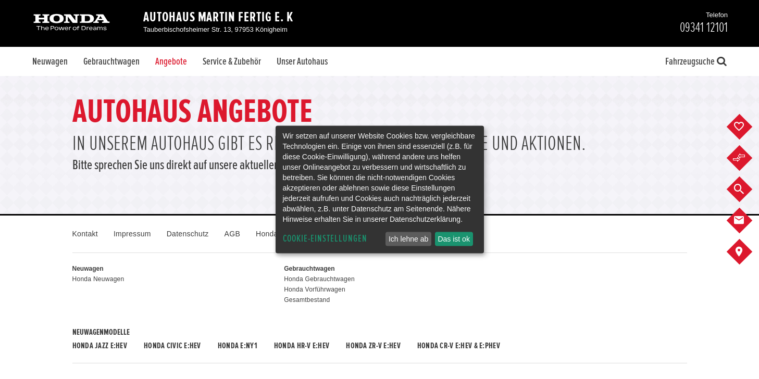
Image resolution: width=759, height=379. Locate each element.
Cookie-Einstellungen (325, 239)
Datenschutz (188, 234)
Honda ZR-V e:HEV (373, 346)
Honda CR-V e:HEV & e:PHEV (458, 346)
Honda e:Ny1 (237, 346)
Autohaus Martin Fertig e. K (218, 17)
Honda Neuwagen (98, 279)
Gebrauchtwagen (111, 61)
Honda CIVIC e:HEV (172, 346)
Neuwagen (50, 61)
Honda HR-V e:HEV (301, 346)
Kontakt (85, 234)
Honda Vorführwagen (314, 289)
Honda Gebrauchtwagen (319, 279)
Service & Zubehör (232, 61)
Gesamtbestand (307, 300)
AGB (232, 234)
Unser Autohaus (302, 61)
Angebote (171, 61)
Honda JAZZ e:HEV (99, 346)
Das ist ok (453, 239)
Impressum (132, 234)
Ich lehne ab (408, 239)
